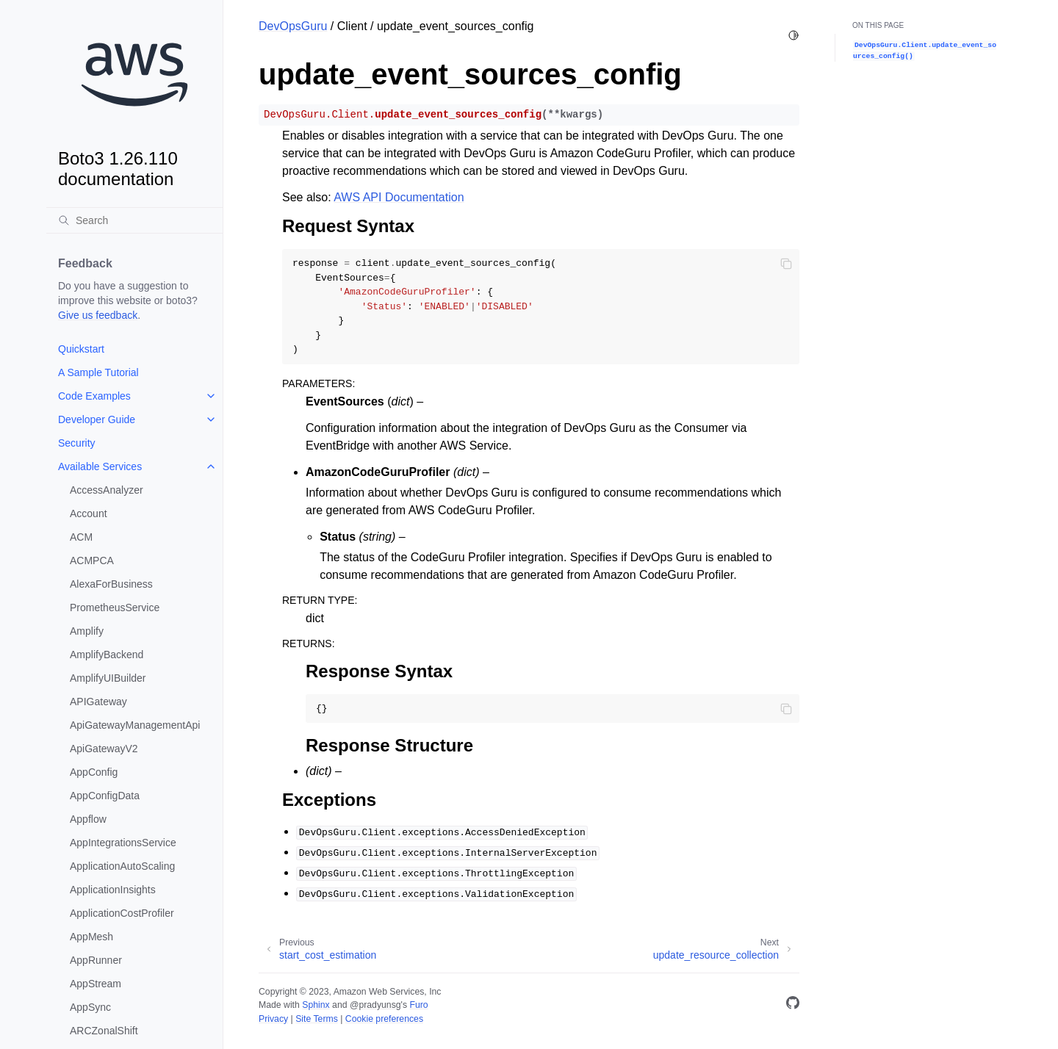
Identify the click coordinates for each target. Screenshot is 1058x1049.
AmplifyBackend (106, 654)
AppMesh (91, 936)
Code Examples (94, 396)
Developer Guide (96, 419)
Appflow (88, 819)
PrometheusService (114, 607)
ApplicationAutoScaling (122, 866)
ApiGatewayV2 (104, 748)
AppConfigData (105, 795)
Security (77, 443)
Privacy (273, 1019)
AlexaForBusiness (111, 584)
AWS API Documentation (399, 197)
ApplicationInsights (113, 889)
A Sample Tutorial (98, 372)
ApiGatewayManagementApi (135, 725)
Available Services (100, 466)
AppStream (95, 983)
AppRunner (96, 960)
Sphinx (315, 1005)
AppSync (90, 1007)
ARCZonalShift (104, 1031)
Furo (418, 1005)
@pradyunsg (375, 1005)
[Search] (134, 220)
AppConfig (94, 772)
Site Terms (316, 1019)
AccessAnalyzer (106, 490)
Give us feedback (97, 315)
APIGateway (98, 701)
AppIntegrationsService (123, 842)
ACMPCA (92, 560)
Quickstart (81, 349)
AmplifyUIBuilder (107, 678)
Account (88, 513)
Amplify (87, 631)
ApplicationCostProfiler (122, 913)
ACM (81, 537)
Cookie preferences (384, 1019)
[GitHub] (792, 1005)
